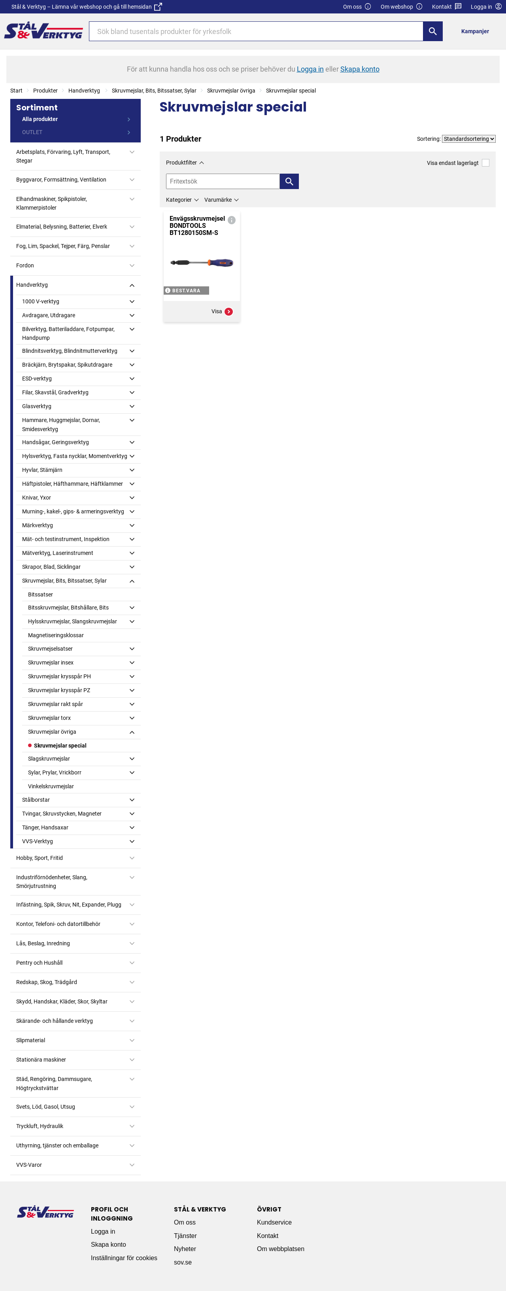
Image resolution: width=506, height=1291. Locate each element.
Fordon (25, 265)
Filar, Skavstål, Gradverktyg (55, 392)
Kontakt (447, 7)
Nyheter (185, 1249)
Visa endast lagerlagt (458, 163)
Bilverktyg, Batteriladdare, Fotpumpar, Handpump (68, 333)
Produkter (45, 90)
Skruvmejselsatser (50, 649)
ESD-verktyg (37, 378)
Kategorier (179, 200)
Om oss (357, 7)
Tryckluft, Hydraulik (39, 1126)
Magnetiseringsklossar (56, 635)
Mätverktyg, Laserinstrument (57, 553)
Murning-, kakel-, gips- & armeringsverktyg (73, 511)
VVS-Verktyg (37, 841)
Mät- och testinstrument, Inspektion (66, 539)
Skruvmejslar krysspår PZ (59, 690)
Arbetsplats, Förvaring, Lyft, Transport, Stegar (63, 156)
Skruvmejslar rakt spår (55, 704)
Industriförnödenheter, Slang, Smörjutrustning (51, 881)
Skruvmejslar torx (49, 718)
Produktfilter (181, 162)
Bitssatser (40, 594)
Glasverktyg (36, 406)
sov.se (183, 1262)
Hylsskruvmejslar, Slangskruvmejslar (72, 621)
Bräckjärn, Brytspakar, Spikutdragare (67, 365)
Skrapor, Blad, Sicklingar (51, 567)
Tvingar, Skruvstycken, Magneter (62, 813)
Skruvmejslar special (291, 90)
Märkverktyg (37, 525)
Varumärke (218, 200)
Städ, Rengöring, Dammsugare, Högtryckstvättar (54, 1083)
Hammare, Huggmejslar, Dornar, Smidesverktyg (61, 424)
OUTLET (32, 132)
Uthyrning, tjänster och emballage (57, 1145)
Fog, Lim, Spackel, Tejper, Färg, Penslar (63, 246)
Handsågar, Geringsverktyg (55, 442)
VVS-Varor (29, 1165)
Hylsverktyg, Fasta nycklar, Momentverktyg (74, 456)
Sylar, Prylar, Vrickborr (54, 772)
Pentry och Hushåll (39, 963)
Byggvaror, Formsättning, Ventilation (61, 179)
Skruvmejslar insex (51, 662)
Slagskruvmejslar (49, 758)
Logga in (103, 1231)
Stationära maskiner (41, 1059)
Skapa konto (108, 1244)
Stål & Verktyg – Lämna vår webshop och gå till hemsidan (86, 7)
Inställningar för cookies (124, 1258)
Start (16, 90)
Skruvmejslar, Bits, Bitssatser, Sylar (154, 90)
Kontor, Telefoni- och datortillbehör (58, 924)
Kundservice (274, 1222)
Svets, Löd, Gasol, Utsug (45, 1107)
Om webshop (402, 7)
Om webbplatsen (280, 1249)
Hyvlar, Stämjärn (42, 470)
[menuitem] (477, 31)
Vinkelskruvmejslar (51, 786)
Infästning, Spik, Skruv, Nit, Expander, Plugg (68, 904)
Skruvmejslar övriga (231, 90)
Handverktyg (84, 90)
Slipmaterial (30, 1040)
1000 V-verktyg (40, 301)
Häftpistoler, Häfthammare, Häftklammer (72, 484)
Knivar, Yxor (36, 497)
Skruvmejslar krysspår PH (59, 676)
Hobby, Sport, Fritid (39, 858)
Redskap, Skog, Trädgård (46, 982)
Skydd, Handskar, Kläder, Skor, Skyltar (62, 1001)
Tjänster (185, 1235)
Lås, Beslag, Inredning (43, 943)
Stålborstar (36, 800)
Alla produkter (40, 119)
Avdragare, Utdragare (48, 315)
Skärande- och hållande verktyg (54, 1021)
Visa (222, 311)
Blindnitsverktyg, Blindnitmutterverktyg (69, 351)
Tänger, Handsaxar (45, 827)
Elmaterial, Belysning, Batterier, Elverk (61, 226)
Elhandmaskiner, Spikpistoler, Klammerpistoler (51, 203)
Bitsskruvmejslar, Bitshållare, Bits (68, 607)
